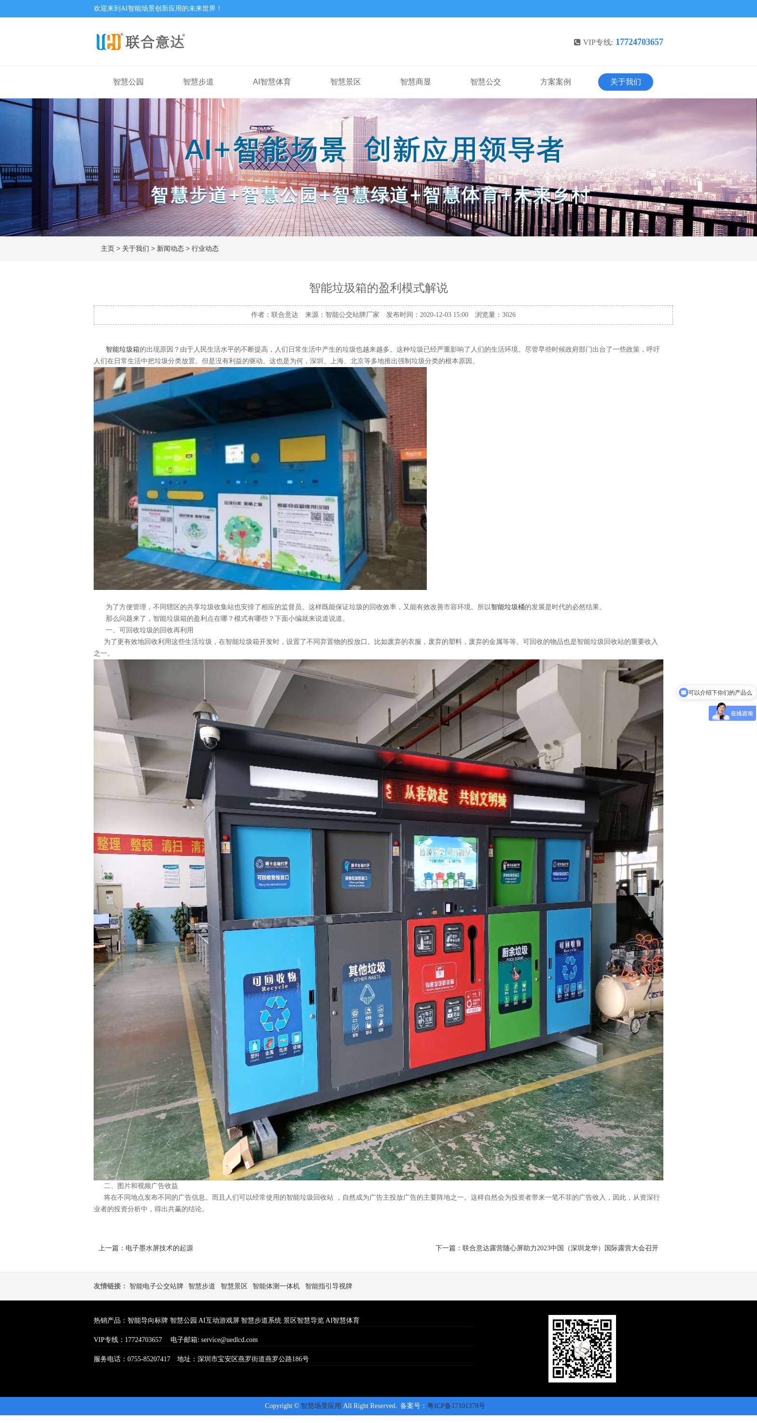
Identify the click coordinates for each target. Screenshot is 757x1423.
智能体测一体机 (276, 1286)
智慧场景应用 (321, 1405)
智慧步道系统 (261, 1320)
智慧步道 (198, 82)
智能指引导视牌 (328, 1286)
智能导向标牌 (147, 1320)
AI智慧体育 (272, 82)
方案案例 (555, 82)
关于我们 (625, 82)
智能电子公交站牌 (156, 1286)
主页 (107, 248)
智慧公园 (128, 82)
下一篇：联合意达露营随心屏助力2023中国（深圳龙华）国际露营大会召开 (547, 1248)
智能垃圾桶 (508, 607)
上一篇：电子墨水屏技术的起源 (145, 1248)
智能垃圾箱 (123, 349)
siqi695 (10, 1419)
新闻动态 (170, 248)
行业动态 (205, 248)
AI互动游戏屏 (218, 1320)
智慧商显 (415, 82)
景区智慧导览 (303, 1320)
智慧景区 (345, 82)
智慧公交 (485, 82)
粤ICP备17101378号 (456, 1405)
